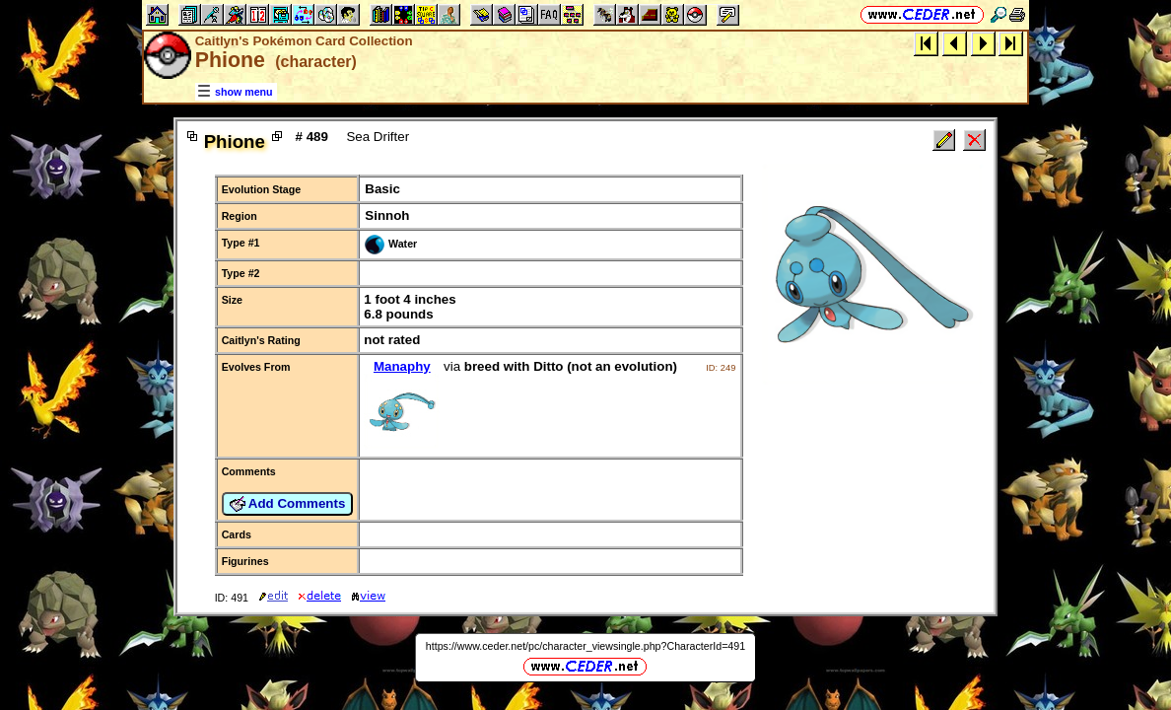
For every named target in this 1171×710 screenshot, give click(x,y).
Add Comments (288, 504)
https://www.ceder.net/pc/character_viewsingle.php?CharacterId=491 (585, 646)
